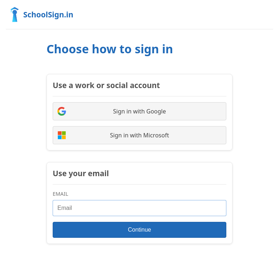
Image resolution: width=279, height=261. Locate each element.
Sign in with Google (111, 111)
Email (60, 193)
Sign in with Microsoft (113, 135)
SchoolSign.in (39, 14)
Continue (139, 230)
